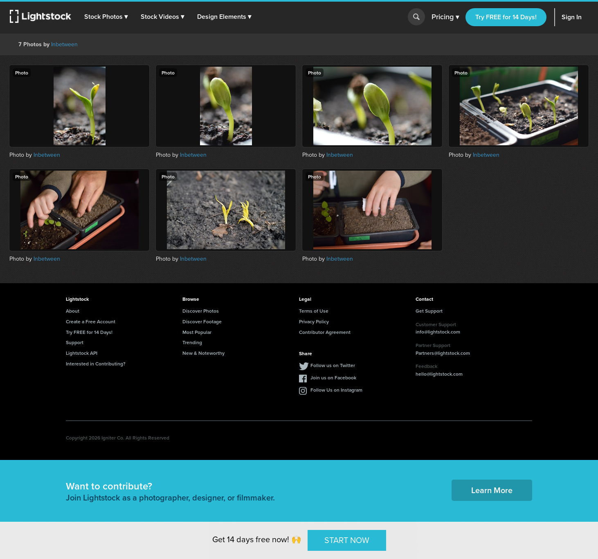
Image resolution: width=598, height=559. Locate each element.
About (72, 310)
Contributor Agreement (325, 332)
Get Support (429, 310)
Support (74, 342)
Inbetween (64, 44)
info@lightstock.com (438, 331)
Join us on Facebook (333, 377)
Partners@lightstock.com (443, 352)
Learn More (492, 490)
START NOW (346, 540)
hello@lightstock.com (439, 373)
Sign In (572, 17)
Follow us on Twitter (332, 365)
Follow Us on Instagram (336, 389)
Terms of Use (313, 310)
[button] (106, 17)
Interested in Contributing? (96, 363)
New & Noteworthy (203, 352)
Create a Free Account (90, 321)
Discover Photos (200, 310)
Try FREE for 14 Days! (506, 17)
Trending (192, 342)
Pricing (445, 17)
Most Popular (196, 332)
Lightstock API (81, 352)
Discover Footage (202, 321)
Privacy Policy (314, 321)
